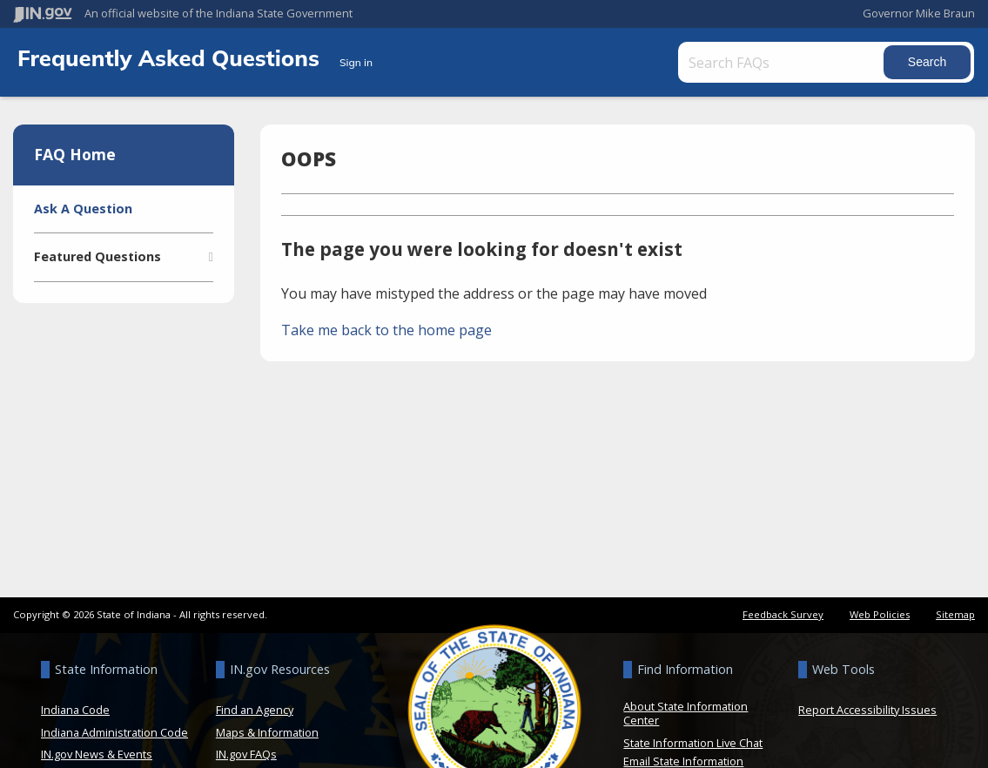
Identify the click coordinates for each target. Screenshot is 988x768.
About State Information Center (685, 713)
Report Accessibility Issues (867, 710)
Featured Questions (97, 256)
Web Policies (880, 614)
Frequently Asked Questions (171, 57)
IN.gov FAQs (246, 754)
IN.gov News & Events (96, 754)
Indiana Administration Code (114, 732)
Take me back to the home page (386, 330)
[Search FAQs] (783, 62)
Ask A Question (83, 208)
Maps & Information (267, 732)
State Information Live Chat (693, 743)
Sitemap (955, 614)
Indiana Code (75, 710)
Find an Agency (254, 710)
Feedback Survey (783, 614)
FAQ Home (75, 154)
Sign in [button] (356, 62)
